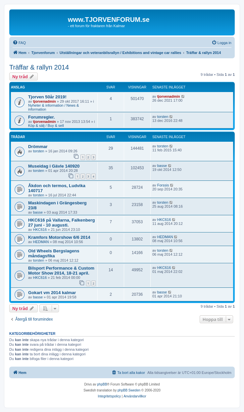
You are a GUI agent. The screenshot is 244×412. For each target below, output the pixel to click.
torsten (163, 117)
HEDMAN (41, 242)
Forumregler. (41, 117)
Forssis (163, 185)
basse (162, 166)
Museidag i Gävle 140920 (53, 166)
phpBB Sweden (129, 390)
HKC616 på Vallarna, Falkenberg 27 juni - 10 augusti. (61, 223)
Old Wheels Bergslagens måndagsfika (53, 253)
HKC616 (40, 230)
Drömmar (38, 146)
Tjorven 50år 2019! (47, 96)
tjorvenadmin (44, 101)
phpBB (102, 384)
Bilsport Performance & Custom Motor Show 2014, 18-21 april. (61, 271)
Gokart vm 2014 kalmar (52, 292)
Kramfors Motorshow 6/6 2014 (59, 237)
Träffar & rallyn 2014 (39, 67)
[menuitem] (19, 43)
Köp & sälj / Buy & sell (46, 126)
